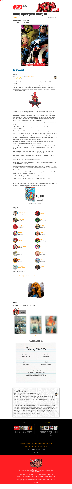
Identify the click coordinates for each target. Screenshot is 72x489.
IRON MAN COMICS (41, 447)
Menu (3, 0)
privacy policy (33, 453)
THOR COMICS (49, 447)
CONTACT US (46, 450)
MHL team (40, 480)
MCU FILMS (34, 450)
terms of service (38, 453)
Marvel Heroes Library (29, 474)
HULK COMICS (34, 447)
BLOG (30, 450)
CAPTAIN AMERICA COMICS (25, 447)
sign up (28, 453)
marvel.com (43, 453)
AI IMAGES (25, 450)
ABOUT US (40, 450)
